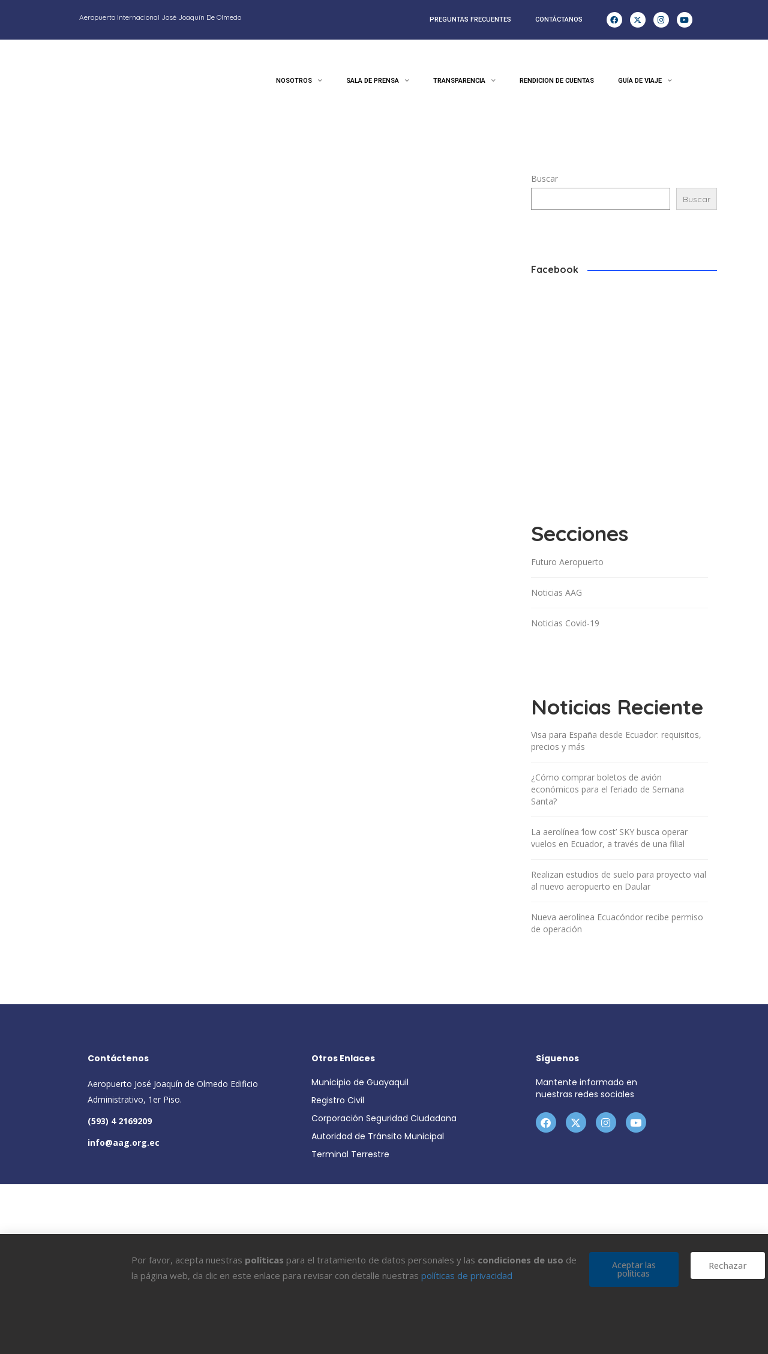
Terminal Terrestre (350, 1154)
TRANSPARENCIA (464, 81)
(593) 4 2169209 (120, 1121)
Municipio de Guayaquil (360, 1082)
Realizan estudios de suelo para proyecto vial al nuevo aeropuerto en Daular (618, 880)
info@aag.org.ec (124, 1142)
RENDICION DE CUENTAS (557, 81)
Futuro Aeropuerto (567, 562)
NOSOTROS (299, 81)
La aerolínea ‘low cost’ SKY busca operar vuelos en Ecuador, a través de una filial (609, 837)
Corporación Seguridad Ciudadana (384, 1118)
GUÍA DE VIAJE (645, 81)
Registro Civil (337, 1100)
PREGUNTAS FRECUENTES (470, 19)
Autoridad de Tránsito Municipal (377, 1136)
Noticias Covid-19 (565, 623)
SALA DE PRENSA (377, 81)
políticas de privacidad (466, 1275)
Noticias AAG (556, 592)
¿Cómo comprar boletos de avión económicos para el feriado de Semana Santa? (607, 789)
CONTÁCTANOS (559, 19)
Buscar (544, 178)
